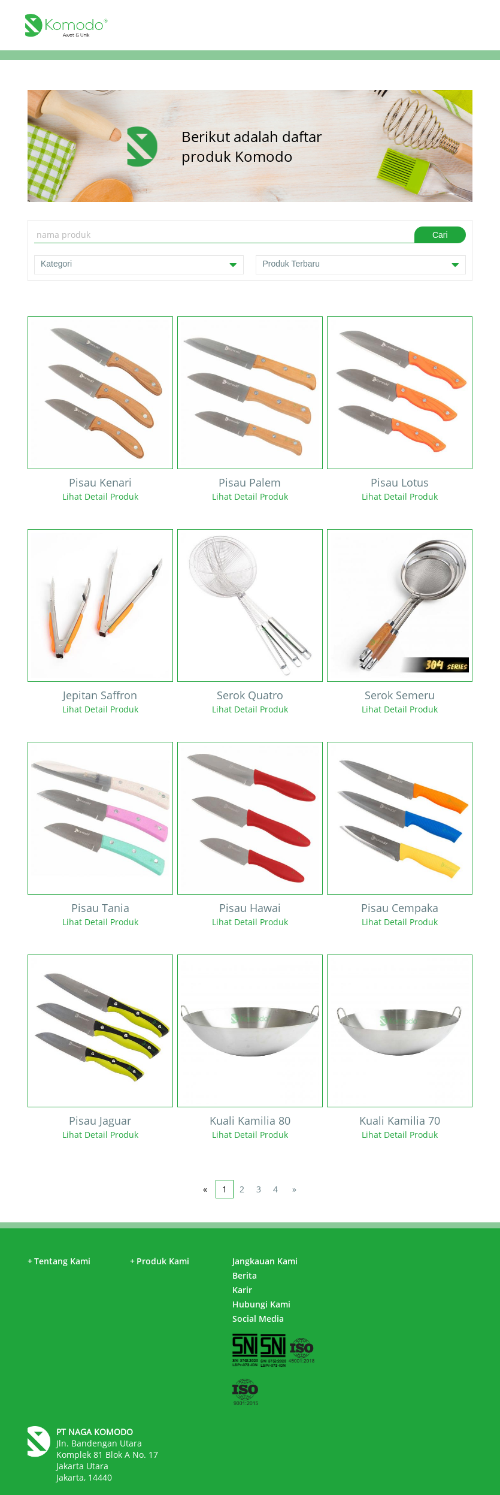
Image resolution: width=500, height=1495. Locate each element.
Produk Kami (159, 1261)
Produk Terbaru (360, 265)
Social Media (258, 1318)
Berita (244, 1275)
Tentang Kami (59, 1261)
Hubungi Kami (261, 1304)
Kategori (139, 265)
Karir (242, 1289)
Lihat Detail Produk (100, 496)
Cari (440, 235)
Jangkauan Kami (265, 1261)
